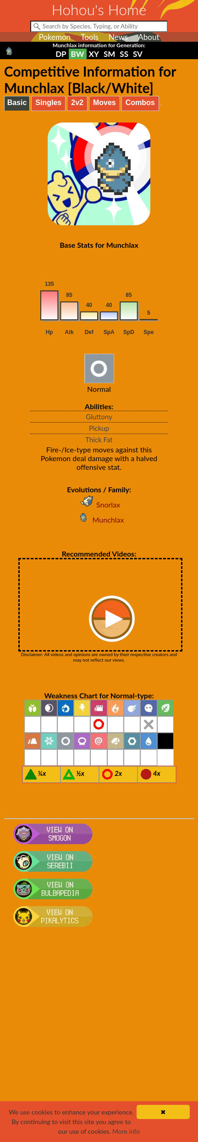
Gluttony (99, 416)
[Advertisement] (99, 1039)
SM (109, 54)
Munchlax (99, 519)
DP (60, 54)
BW (77, 54)
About (148, 37)
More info (126, 1131)
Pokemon (54, 37)
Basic (17, 102)
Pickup (99, 428)
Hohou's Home (99, 9)
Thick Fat (98, 439)
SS (124, 54)
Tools (90, 37)
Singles (48, 102)
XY (94, 54)
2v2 (77, 102)
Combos (140, 102)
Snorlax (99, 504)
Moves (104, 102)
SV (138, 54)
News (118, 37)
